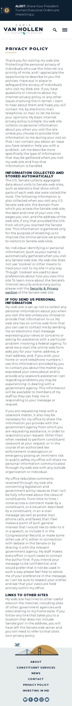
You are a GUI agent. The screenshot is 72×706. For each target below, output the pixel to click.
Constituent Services (36, 667)
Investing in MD (36, 690)
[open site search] (54, 30)
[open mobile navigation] (64, 30)
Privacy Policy (36, 684)
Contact (36, 679)
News (36, 673)
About (36, 661)
